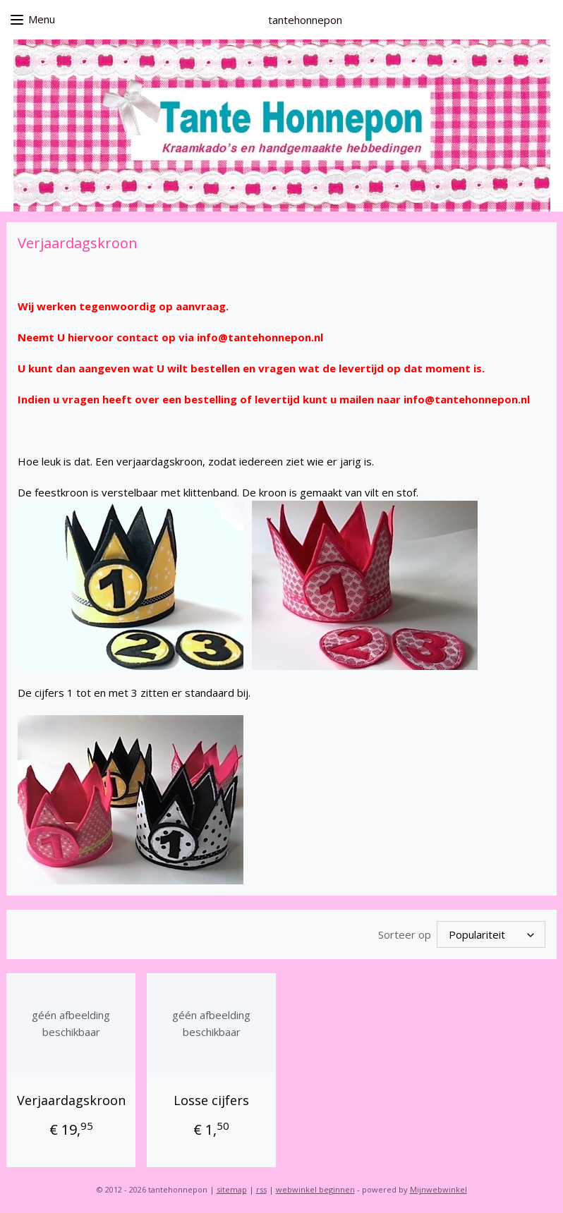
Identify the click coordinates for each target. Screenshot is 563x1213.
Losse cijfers (211, 1098)
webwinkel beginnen (315, 1187)
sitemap (232, 1187)
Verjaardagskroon (71, 1098)
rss (261, 1187)
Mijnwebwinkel (438, 1187)
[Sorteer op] (491, 933)
